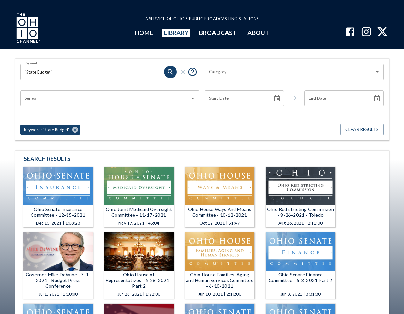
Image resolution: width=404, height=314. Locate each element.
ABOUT (258, 32)
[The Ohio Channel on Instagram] (366, 32)
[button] (50, 130)
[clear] (183, 72)
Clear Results (362, 129)
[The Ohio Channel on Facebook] (350, 32)
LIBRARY (176, 32)
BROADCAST (218, 32)
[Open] (377, 72)
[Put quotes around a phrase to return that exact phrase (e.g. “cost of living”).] (192, 72)
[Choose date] (277, 98)
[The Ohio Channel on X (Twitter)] (382, 32)
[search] (170, 72)
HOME (144, 32)
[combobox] (289, 72)
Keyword (31, 63)
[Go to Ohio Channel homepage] (27, 28)
